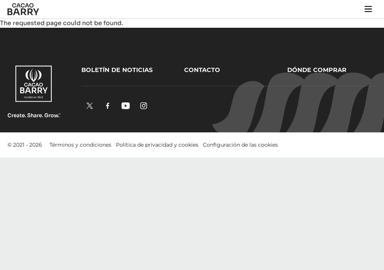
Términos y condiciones (80, 144)
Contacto (202, 70)
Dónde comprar (316, 70)
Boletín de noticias (117, 70)
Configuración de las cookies (240, 144)
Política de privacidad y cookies (157, 144)
